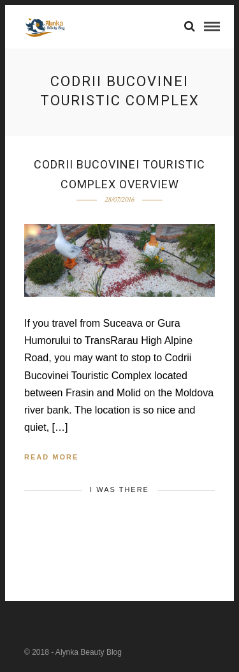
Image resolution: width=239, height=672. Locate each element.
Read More (51, 457)
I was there (119, 489)
